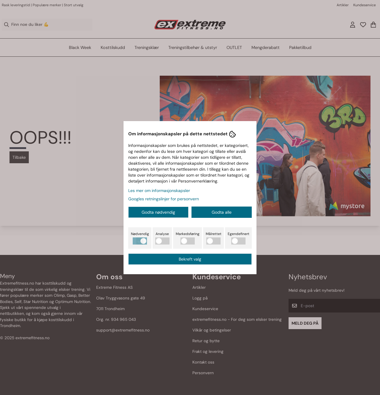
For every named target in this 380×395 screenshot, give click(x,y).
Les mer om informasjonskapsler (159, 190)
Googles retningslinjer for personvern (163, 199)
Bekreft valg (190, 259)
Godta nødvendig (158, 212)
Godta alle (222, 212)
